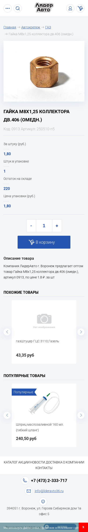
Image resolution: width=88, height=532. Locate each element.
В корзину (45, 242)
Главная (10, 27)
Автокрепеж (30, 27)
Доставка (54, 462)
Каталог (11, 462)
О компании (73, 462)
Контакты (44, 468)
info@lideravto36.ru (49, 491)
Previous (7, 332)
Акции (24, 462)
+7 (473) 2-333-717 (49, 480)
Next (80, 332)
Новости (37, 462)
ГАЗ (48, 27)
